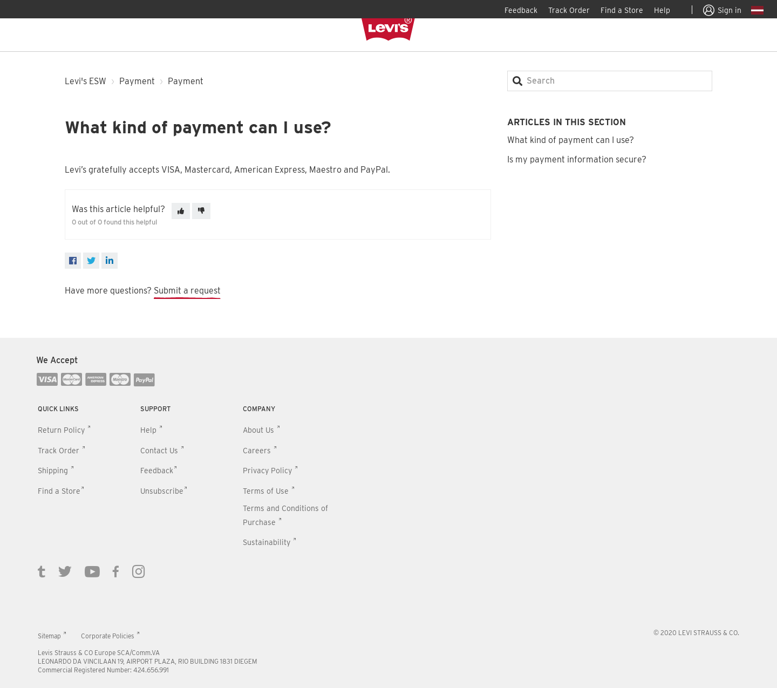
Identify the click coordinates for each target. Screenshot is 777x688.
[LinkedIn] (109, 261)
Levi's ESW (85, 81)
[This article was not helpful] (201, 211)
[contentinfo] (388, 513)
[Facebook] (73, 261)
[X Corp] (91, 261)
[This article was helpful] (181, 211)
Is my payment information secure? (576, 159)
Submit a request (187, 290)
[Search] (609, 81)
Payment (137, 81)
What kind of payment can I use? (570, 140)
